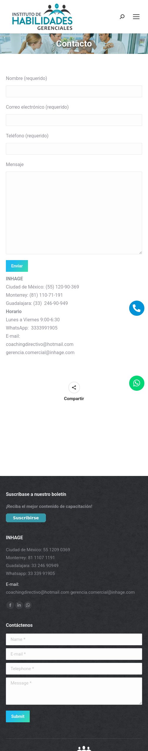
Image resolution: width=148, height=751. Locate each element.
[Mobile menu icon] (136, 17)
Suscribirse (26, 518)
